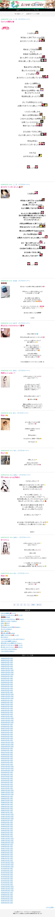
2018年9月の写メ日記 (7, 844)
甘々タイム (5, 540)
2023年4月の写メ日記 (7, 734)
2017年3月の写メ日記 (7, 880)
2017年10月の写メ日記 (7, 866)
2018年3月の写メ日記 (7, 856)
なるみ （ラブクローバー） (22, 280)
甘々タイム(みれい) (6, 629)
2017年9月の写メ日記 (7, 868)
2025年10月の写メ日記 (7, 674)
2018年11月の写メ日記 (7, 840)
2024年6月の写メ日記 (7, 706)
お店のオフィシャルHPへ (33, 14)
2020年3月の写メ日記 (7, 808)
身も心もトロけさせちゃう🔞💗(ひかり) (12, 619)
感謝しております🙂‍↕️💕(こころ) (10, 635)
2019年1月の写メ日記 (7, 836)
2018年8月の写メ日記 (7, 846)
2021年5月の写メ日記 (7, 780)
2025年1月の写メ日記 (7, 692)
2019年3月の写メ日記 (7, 832)
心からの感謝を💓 (7, 22)
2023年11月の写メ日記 (7, 720)
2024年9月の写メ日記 (7, 700)
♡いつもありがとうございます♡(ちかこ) (12, 639)
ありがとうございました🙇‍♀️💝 (12, 187)
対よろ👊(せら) (5, 625)
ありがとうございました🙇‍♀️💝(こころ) (11, 615)
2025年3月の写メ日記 (7, 688)
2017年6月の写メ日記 (7, 874)
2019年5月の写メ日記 (7, 828)
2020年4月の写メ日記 (7, 806)
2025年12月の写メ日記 (7, 670)
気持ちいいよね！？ (8, 373)
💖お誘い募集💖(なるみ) (8, 633)
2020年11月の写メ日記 (7, 792)
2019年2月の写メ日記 (7, 834)
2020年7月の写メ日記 (7, 800)
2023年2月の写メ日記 (7, 738)
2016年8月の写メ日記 (7, 894)
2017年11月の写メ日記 (7, 864)
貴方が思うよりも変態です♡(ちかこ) (11, 643)
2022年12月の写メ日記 (7, 742)
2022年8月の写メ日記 (7, 750)
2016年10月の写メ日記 (7, 890)
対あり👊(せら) (5, 623)
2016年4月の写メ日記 (7, 902)
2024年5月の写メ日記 (7, 708)
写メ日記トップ (19, 14)
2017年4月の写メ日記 (7, 878)
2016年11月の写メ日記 (7, 888)
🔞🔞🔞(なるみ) (5, 617)
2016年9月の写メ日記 (7, 892)
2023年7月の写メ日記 (7, 728)
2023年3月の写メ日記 (7, 736)
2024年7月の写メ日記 (7, 704)
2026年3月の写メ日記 (7, 664)
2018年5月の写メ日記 (7, 852)
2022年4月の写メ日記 (7, 758)
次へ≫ (39, 604)
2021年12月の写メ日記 (7, 766)
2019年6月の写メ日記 (7, 826)
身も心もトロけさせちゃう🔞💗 (12, 326)
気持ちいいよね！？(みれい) (9, 621)
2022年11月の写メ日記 (7, 744)
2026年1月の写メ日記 (7, 668)
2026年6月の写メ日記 (7, 658)
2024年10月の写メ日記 (7, 698)
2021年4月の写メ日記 (7, 782)
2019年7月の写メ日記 (7, 824)
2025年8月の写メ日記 (7, 678)
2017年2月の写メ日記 (7, 882)
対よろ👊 (4, 453)
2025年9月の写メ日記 (7, 676)
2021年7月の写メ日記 (7, 776)
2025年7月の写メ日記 (7, 680)
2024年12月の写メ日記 (7, 694)
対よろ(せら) (4, 637)
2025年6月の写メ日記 (7, 682)
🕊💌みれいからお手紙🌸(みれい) (10, 627)
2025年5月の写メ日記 (7, 684)
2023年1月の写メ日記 (7, 740)
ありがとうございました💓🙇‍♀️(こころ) (11, 645)
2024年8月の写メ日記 (7, 702)
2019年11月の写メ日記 (7, 816)
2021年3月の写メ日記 (7, 784)
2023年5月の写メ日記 (7, 732)
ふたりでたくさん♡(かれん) (9, 649)
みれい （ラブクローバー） (22, 370)
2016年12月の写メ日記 (7, 886)
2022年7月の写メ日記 (7, 752)
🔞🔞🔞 (4, 283)
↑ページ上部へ (50, 907)
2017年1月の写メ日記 (7, 884)
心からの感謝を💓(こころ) (8, 613)
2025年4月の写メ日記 (7, 686)
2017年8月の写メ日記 (7, 870)
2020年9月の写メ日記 (7, 796)
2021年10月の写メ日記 (7, 770)
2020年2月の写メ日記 (7, 810)
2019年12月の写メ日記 (7, 814)
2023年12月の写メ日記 (7, 718)
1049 (33, 604)
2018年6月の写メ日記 (7, 850)
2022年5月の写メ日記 (7, 756)
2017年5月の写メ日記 (7, 876)
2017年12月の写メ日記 (7, 862)
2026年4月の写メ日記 (7, 662)
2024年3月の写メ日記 (7, 712)
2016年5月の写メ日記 (7, 900)
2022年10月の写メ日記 (7, 746)
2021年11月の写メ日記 (7, 768)
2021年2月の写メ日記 (7, 786)
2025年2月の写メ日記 (7, 690)
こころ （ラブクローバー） (22, 19)
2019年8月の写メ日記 (7, 822)
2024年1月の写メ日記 (7, 716)
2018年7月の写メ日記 (7, 848)
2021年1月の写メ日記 (7, 788)
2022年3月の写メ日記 (7, 760)
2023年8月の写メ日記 (7, 726)
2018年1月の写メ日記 (7, 860)
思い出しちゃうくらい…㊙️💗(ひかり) (11, 647)
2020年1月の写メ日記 (7, 812)
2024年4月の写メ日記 (7, 710)
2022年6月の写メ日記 (7, 754)
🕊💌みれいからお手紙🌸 (10, 477)
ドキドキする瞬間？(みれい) (9, 641)
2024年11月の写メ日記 (7, 696)
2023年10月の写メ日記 (7, 722)
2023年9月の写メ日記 (7, 724)
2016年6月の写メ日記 (7, 898)
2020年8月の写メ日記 (7, 798)
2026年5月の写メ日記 (7, 660)
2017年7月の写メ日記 (7, 872)
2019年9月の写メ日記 (7, 820)
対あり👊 (4, 415)
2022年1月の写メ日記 (7, 764)
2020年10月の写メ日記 (7, 794)
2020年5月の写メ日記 (7, 804)
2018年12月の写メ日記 (7, 838)
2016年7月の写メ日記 (7, 896)
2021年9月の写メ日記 (7, 772)
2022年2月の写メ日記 (7, 762)
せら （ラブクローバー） (21, 413)
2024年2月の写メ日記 (7, 714)
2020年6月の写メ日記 (7, 802)
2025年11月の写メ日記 (7, 672)
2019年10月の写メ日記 (7, 818)
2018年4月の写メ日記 (7, 854)
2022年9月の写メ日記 (7, 748)
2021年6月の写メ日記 (7, 778)
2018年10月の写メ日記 (7, 842)
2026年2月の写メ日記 (7, 666)
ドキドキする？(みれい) (7, 651)
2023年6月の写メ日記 (7, 730)
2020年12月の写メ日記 (7, 790)
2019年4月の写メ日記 (7, 830)
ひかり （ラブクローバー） (22, 323)
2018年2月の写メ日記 (7, 858)
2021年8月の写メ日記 (7, 774)
